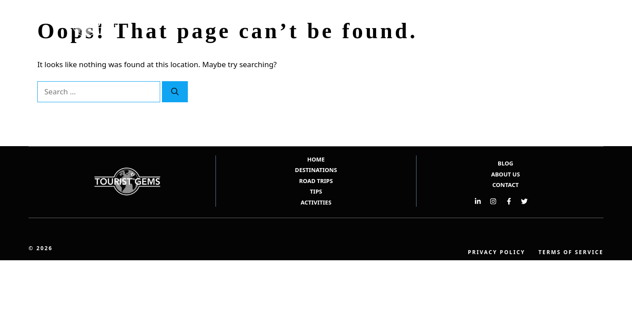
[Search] (175, 91)
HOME (316, 159)
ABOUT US (505, 174)
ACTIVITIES (316, 202)
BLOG (505, 163)
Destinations (461, 23)
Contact (505, 185)
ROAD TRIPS (316, 181)
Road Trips (515, 23)
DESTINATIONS (316, 170)
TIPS (316, 191)
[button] (583, 23)
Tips (555, 23)
